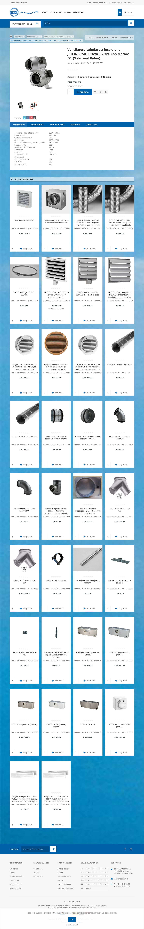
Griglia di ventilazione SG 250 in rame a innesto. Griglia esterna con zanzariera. (56, 366)
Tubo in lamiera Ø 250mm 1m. (119, 364)
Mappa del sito (16, 884)
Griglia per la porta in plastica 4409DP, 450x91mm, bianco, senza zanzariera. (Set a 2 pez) (56, 798)
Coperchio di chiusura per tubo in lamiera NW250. (87, 437)
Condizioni (37, 869)
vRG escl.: (71, 86)
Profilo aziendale (16, 876)
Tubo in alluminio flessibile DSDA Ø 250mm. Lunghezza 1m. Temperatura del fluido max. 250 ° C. (88, 224)
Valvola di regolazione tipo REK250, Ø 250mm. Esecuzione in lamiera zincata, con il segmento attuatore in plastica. (56, 513)
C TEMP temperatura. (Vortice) (24, 724)
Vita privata (38, 876)
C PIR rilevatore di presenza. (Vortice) (87, 653)
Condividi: (18, 118)
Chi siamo (14, 869)
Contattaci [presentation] (91, 125)
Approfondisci (72, 924)
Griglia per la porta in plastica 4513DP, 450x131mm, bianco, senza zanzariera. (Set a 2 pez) (24, 798)
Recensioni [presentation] (75, 125)
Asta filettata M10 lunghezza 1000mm (88, 581)
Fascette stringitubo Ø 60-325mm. (24, 293)
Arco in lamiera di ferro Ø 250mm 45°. (119, 437)
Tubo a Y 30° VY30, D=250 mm (24, 581)
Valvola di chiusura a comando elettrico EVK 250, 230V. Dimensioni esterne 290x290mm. (56, 296)
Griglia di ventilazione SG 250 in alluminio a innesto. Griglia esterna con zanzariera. (24, 366)
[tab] (18, 124)
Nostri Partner (15, 888)
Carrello (60, 880)
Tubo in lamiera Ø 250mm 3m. (24, 436)
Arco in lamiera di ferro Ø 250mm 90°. (24, 509)
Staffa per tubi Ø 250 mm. (56, 580)
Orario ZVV (14, 880)
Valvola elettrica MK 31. (24, 220)
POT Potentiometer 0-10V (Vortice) (119, 725)
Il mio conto (117, 2)
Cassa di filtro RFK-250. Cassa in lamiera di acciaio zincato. (56, 221)
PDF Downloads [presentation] (57, 125)
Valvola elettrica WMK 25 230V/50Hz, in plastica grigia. (88, 293)
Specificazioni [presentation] (37, 125)
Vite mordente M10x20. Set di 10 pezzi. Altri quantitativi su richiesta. (56, 654)
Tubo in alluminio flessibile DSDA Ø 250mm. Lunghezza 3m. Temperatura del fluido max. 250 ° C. (119, 224)
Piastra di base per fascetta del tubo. (119, 581)
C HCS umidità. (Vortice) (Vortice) (56, 725)
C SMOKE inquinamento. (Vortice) (120, 653)
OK (72, 920)
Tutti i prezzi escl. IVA (97, 2)
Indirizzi (60, 873)
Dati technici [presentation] (19, 125)
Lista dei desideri (64, 884)
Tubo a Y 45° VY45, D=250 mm (119, 509)
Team (12, 873)
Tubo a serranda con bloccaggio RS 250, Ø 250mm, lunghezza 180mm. (87, 510)
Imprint (36, 873)
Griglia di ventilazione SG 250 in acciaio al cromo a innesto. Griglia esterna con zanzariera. (87, 366)
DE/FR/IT (130, 2)
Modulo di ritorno (19, 2)
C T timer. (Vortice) (87, 724)
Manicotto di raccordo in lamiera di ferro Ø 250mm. (56, 437)
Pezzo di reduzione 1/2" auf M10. (24, 653)
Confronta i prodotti (65, 888)
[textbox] (85, 23)
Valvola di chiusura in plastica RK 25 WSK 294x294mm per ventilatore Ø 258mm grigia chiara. (119, 296)
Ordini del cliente (64, 876)
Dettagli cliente (63, 869)
